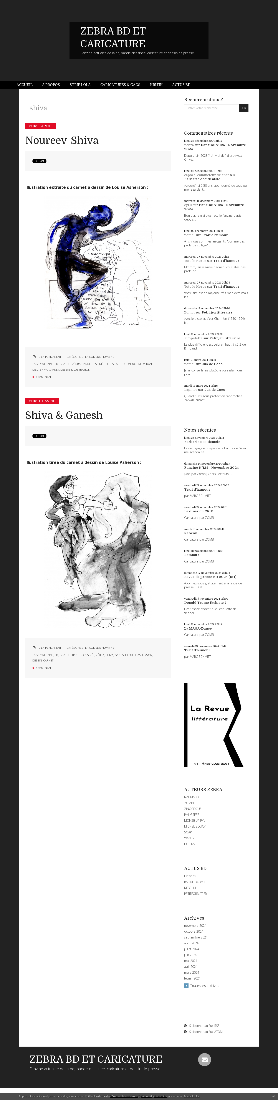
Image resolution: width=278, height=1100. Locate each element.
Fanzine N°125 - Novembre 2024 (211, 468)
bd (56, 364)
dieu (35, 369)
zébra (76, 364)
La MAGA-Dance (198, 628)
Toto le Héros (195, 261)
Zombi (189, 235)
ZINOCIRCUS (193, 809)
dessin (65, 369)
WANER (189, 838)
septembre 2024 (196, 937)
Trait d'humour (215, 235)
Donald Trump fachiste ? (205, 603)
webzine (47, 364)
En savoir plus (191, 1096)
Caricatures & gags (120, 85)
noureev (138, 364)
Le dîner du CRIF (198, 511)
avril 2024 (190, 967)
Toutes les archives (204, 985)
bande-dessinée (93, 364)
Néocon (190, 533)
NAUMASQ (191, 797)
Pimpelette (193, 338)
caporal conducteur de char (206, 175)
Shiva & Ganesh (64, 415)
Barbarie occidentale (202, 179)
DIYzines (190, 876)
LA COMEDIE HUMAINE (99, 357)
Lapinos (190, 390)
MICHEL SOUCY (194, 826)
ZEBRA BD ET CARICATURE (96, 1059)
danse (150, 364)
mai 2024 (190, 961)
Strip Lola (80, 85)
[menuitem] (27, 85)
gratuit (65, 364)
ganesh (120, 655)
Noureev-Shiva (62, 140)
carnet (54, 369)
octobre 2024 (193, 931)
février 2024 (192, 978)
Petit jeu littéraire (217, 312)
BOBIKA (189, 844)
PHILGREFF (191, 815)
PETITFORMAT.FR (195, 894)
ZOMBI (189, 803)
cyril (188, 205)
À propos (51, 85)
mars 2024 (191, 973)
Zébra (189, 145)
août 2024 (191, 943)
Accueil (25, 85)
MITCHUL (190, 888)
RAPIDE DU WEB (195, 882)
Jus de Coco (212, 364)
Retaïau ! (191, 555)
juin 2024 (190, 955)
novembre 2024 (195, 926)
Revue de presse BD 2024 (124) (210, 577)
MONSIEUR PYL (194, 820)
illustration (80, 369)
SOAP (188, 832)
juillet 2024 (191, 949)
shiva (44, 369)
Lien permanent (46, 357)
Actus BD (181, 85)
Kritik (156, 85)
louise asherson (118, 364)
